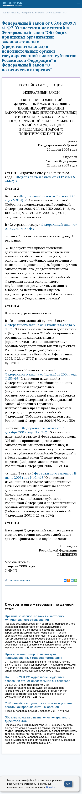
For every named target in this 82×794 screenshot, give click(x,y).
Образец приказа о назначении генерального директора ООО (38, 719)
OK (68, 783)
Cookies (50, 787)
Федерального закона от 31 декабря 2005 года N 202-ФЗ (35, 430)
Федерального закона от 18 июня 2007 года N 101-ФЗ (41, 475)
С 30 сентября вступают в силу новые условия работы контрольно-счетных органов (38, 705)
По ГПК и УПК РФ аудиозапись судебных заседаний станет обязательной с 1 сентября (37, 679)
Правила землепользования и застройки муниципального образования (34, 618)
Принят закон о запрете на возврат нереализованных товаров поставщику (33, 656)
